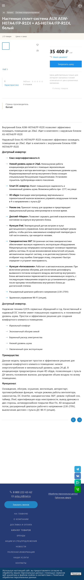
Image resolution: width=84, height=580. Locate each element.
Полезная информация (21, 552)
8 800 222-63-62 (22, 492)
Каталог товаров (21, 530)
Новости (21, 546)
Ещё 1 (5, 69)
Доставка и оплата (21, 524)
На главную (21, 513)
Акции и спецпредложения (21, 541)
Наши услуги (21, 557)
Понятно (76, 573)
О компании (21, 519)
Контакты (21, 563)
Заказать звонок (21, 504)
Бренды (21, 535)
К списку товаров (60, 88)
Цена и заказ (21, 36)
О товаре (7, 36)
